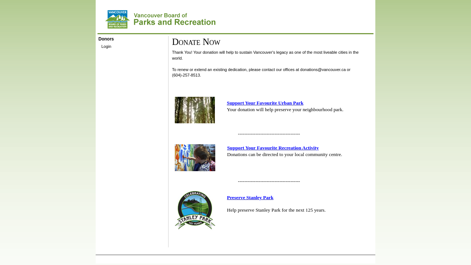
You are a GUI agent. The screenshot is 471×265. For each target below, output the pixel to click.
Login (106, 46)
